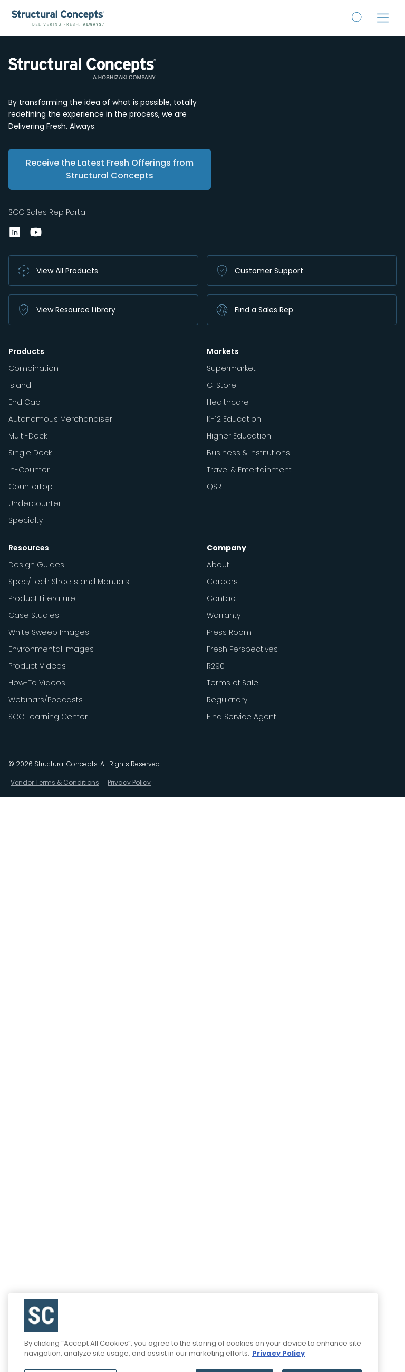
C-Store (221, 385)
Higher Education (239, 436)
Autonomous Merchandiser (60, 419)
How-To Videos (36, 683)
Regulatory (227, 699)
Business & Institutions (248, 452)
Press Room (229, 632)
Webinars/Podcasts (45, 699)
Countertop (30, 486)
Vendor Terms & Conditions (55, 782)
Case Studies (33, 615)
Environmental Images (51, 649)
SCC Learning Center (48, 716)
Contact (222, 598)
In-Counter (29, 469)
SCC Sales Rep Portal (47, 212)
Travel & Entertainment (249, 469)
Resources (28, 547)
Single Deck (30, 452)
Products (26, 351)
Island (19, 385)
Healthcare (228, 402)
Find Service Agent (241, 716)
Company (226, 547)
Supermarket (231, 368)
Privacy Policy (129, 782)
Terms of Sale (232, 683)
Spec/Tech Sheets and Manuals (68, 581)
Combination (33, 368)
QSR (214, 486)
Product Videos (37, 666)
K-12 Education (234, 419)
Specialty (25, 520)
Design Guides (36, 564)
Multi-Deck (27, 436)
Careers (222, 581)
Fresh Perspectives (242, 649)
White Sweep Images (48, 632)
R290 (216, 666)
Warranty (223, 615)
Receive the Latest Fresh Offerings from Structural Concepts (110, 169)
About (218, 564)
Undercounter (34, 503)
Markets (223, 351)
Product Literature (41, 598)
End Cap (24, 402)
